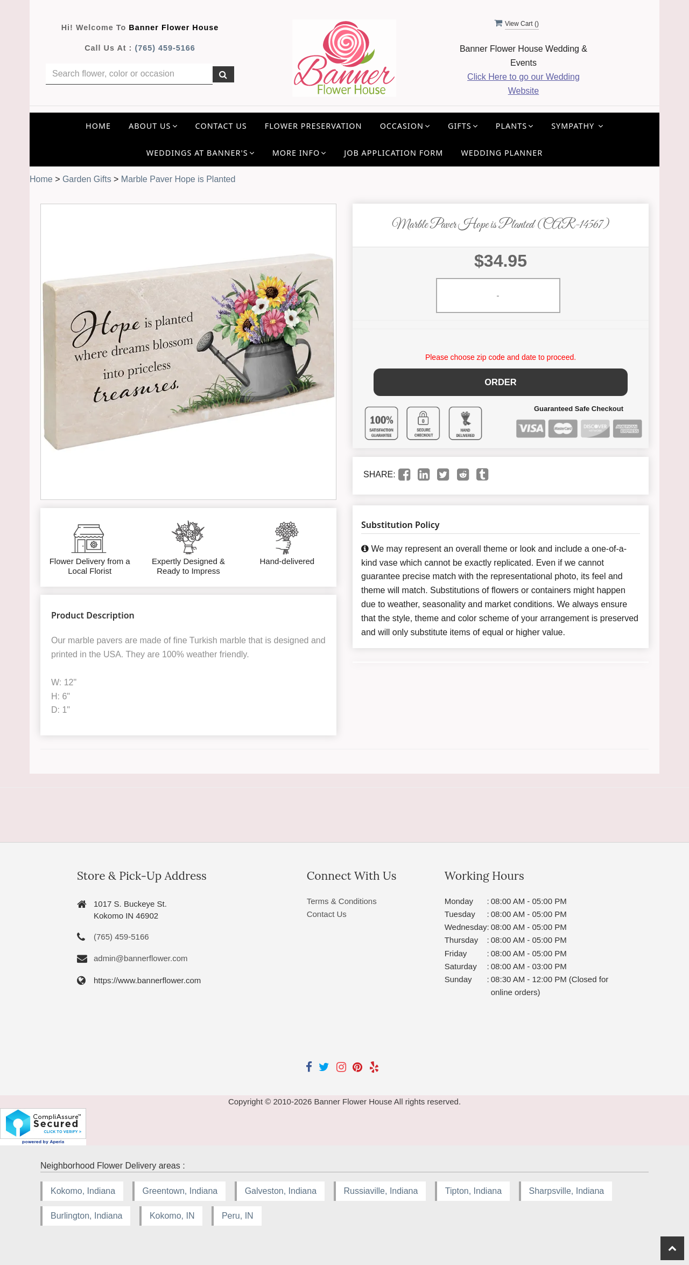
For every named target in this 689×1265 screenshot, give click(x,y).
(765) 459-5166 (165, 48)
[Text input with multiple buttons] (129, 74)
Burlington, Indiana (86, 1215)
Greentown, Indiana (180, 1191)
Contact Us (221, 126)
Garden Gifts (86, 179)
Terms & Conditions (342, 901)
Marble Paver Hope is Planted (178, 179)
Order (501, 381)
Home (98, 126)
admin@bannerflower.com (140, 958)
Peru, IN (238, 1215)
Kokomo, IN (172, 1215)
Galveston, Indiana (281, 1191)
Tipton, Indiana (473, 1191)
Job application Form (393, 153)
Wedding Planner (502, 153)
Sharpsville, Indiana (566, 1191)
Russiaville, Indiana (381, 1191)
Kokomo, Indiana (83, 1191)
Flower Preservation (313, 126)
